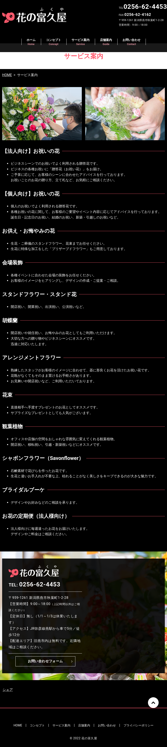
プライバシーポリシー (139, 725)
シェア (8, 690)
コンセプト (53, 42)
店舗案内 (106, 42)
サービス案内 (80, 42)
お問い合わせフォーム (45, 661)
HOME (7, 75)
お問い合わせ (131, 42)
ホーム (31, 42)
